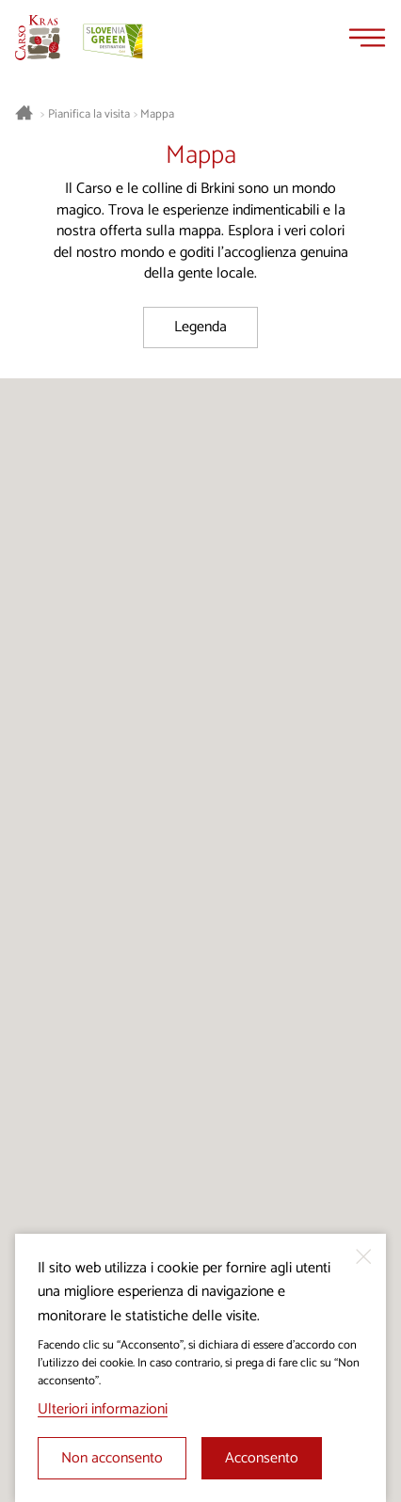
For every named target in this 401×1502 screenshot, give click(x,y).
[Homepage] (37, 37)
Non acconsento (112, 1458)
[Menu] (367, 37)
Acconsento (261, 1458)
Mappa (157, 114)
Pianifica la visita (89, 114)
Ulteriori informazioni (103, 1409)
